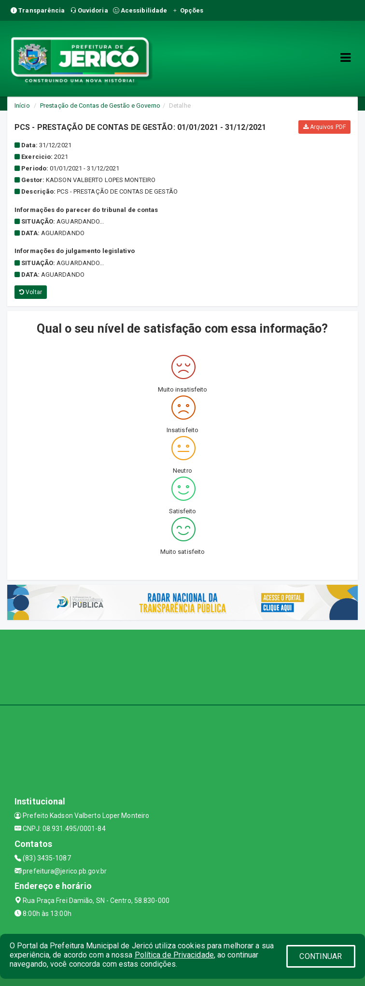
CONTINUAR (320, 956)
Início (22, 105)
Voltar (30, 292)
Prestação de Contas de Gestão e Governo (100, 105)
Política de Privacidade (174, 954)
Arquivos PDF (324, 127)
